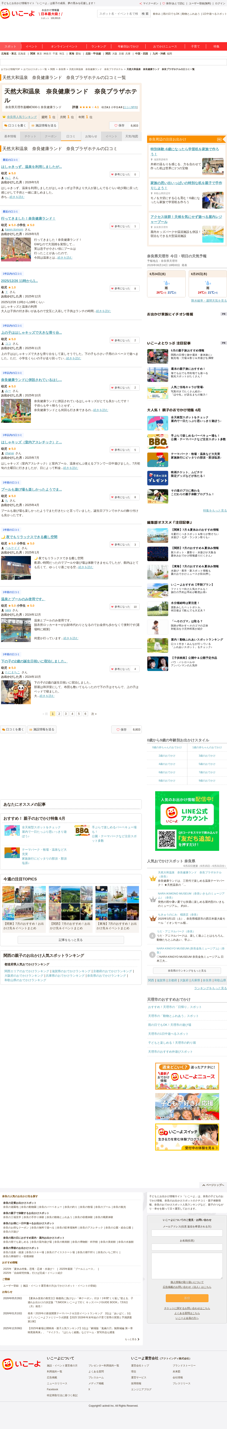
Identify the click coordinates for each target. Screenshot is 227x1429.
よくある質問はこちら (187, 1313)
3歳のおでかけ (207, 755)
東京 (39, 53)
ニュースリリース (57, 1383)
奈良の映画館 (62, 1241)
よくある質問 (96, 1371)
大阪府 (184, 980)
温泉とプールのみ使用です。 (23, 599)
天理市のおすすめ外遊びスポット (170, 1051)
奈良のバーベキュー (50, 1206)
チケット (30, 136)
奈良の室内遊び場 (41, 1241)
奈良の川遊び (11, 1231)
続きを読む (17, 197)
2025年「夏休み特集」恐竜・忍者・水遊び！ (29, 1268)
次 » (94, 713)
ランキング (98, 46)
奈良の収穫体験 (84, 1217)
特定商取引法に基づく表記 (62, 1395)
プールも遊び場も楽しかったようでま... (31, 489)
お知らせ (91, 136)
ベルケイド (12, 548)
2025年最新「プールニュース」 (77, 1268)
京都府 (172, 980)
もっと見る (131, 1339)
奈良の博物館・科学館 (85, 1241)
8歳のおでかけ (167, 780)
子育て (195, 46)
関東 (32, 53)
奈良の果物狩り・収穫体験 (18, 1256)
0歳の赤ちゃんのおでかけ (167, 747)
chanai (9, 453)
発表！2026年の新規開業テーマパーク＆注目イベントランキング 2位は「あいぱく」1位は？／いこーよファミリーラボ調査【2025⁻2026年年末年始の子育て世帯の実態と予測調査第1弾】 (80, 1317)
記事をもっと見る (71, 940)
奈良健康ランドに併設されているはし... (31, 380)
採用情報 (136, 1383)
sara (8, 610)
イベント (32, 46)
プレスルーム (96, 1377)
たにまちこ (12, 672)
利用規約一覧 (54, 1371)
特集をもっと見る (215, 510)
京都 (121, 53)
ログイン (220, 3)
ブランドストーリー (184, 1365)
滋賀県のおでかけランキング (71, 971)
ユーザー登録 (11, 1285)
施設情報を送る (44, 125)
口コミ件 (130, 107)
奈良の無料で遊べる (42, 1227)
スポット (10, 46)
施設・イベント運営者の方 (62, 1365)
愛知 (78, 53)
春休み (156, 13)
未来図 (176, 1371)
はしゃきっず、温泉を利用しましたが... (31, 167)
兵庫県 (195, 980)
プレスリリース (182, 1383)
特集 (217, 46)
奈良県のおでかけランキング (106, 975)
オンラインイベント (64, 46)
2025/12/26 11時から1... (19, 281)
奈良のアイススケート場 (61, 1252)
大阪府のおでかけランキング (23, 975)
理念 (133, 1371)
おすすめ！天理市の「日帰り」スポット (175, 1007)
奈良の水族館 (126, 1241)
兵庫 (127, 53)
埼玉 (61, 53)
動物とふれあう (191, 13)
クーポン (51, 136)
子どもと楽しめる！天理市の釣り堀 (172, 1042)
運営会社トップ (140, 1365)
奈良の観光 (119, 1206)
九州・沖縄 (159, 53)
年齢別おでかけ (128, 46)
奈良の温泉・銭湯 (13, 1252)
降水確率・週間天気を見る (209, 300)
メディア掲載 (96, 1383)
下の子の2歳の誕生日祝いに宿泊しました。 (34, 661)
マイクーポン (148, 3)
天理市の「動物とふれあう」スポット (173, 1016)
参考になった (120, 174)
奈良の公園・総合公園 (118, 1227)
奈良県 (207, 980)
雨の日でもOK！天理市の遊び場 (169, 1024)
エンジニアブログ (141, 1389)
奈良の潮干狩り (86, 1252)
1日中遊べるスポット (214, 13)
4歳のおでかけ (167, 764)
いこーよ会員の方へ (187, 1318)
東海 (71, 53)
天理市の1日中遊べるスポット (168, 1033)
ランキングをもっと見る (210, 988)
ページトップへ (213, 1185)
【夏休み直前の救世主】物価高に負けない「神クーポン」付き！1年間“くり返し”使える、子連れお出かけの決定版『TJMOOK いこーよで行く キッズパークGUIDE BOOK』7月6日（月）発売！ (80, 1302)
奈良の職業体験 (104, 1217)
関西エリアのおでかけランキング (26, 971)
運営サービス (138, 1377)
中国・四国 (141, 53)
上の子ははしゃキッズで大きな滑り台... (31, 332)
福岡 (169, 53)
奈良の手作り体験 (34, 1217)
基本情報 (10, 136)
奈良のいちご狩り (108, 1252)
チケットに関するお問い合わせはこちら (187, 1308)
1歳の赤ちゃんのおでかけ (207, 747)
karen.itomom (14, 229)
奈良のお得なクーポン (16, 1227)
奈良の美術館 (108, 1241)
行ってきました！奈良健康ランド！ (28, 218)
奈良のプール (103, 1206)
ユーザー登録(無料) (200, 3)
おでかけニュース (165, 46)
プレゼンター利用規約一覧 (103, 1365)
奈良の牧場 (86, 1206)
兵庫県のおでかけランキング (65, 975)
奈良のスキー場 (35, 1252)
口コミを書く (15, 125)
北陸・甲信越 (93, 53)
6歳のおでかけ (167, 772)
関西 (108, 53)
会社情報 (178, 1377)
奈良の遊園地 (11, 1206)
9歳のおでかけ (207, 780)
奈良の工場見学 (12, 1217)
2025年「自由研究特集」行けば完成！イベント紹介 (33, 1272)
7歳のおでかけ (207, 772)
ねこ (8, 177)
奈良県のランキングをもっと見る (187, 970)
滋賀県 (161, 980)
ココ (8, 343)
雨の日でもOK (171, 13)
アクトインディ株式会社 (175, 1358)
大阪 (114, 53)
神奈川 (47, 53)
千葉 (55, 53)
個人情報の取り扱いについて (187, 1282)
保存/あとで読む (173, 3)
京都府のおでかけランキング (112, 971)
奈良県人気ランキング (22, 117)
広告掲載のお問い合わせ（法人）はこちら (187, 1287)
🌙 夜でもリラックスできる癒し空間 (29, 537)
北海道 (22, 53)
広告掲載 (52, 1377)
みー (8, 391)
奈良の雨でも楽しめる (16, 1241)
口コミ (71, 136)
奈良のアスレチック (91, 1227)
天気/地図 (131, 136)
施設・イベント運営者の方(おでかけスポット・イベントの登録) (59, 1285)
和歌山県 (220, 980)
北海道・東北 (8, 53)
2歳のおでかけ (167, 755)
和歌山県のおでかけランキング (25, 980)
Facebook (52, 1389)
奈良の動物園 (28, 1206)
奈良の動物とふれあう (59, 1217)
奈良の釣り (71, 1206)
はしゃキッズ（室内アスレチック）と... (31, 442)
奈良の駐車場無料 (67, 1227)
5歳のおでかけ (207, 764)
